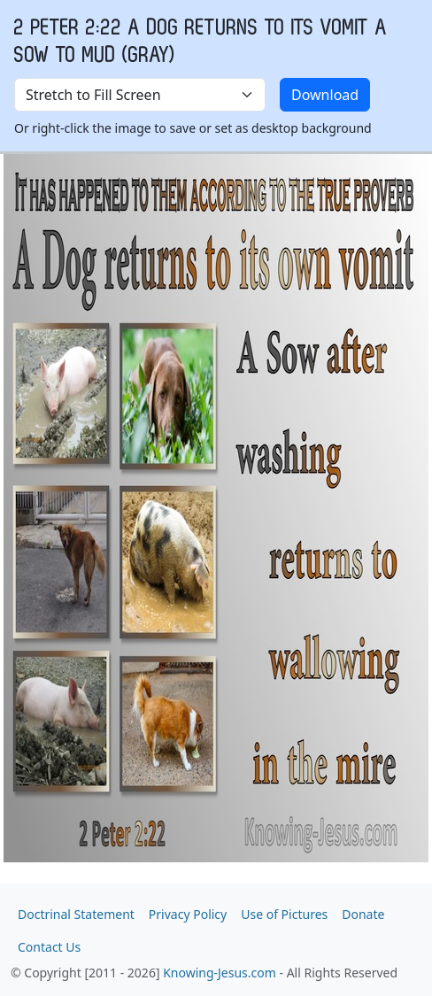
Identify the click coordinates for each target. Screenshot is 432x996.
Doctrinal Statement (76, 914)
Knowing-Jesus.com (219, 972)
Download (325, 94)
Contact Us (49, 946)
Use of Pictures (284, 914)
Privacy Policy (188, 914)
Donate (363, 914)
